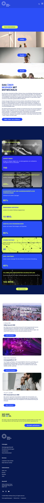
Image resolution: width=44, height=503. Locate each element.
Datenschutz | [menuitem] (17, 498)
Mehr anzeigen (22, 289)
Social (22, 71)
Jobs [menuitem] (3, 476)
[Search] (39, 4)
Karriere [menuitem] (4, 474)
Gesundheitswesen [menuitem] (7, 453)
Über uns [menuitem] (4, 470)
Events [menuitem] (3, 472)
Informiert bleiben (10, 370)
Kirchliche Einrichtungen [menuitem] (8, 449)
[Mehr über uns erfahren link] (12, 119)
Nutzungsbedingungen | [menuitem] (7, 498)
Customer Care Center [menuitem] (7, 461)
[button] (42, 3)
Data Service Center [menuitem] (7, 462)
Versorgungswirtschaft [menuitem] (7, 447)
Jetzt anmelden (10, 335)
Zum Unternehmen (9, 27)
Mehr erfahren (9, 405)
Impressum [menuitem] (23, 498)
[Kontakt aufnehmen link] (33, 425)
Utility (22, 39)
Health (22, 55)
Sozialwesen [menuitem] (5, 451)
